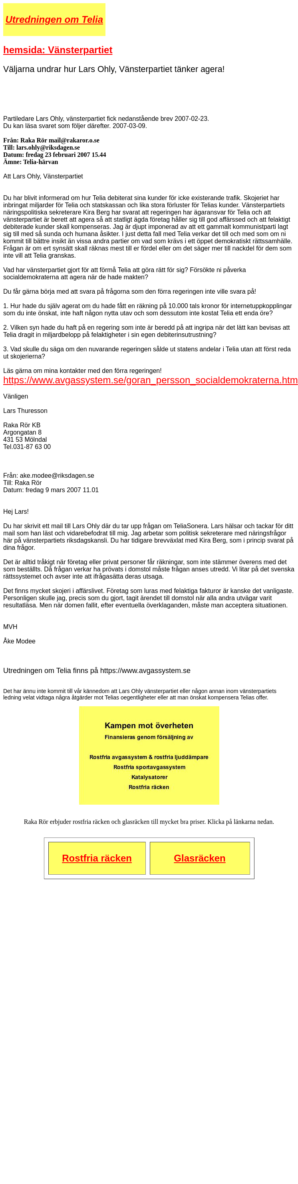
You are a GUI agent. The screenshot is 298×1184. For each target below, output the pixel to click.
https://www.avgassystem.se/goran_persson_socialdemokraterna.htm (150, 380)
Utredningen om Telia (54, 19)
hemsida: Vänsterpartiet (57, 49)
